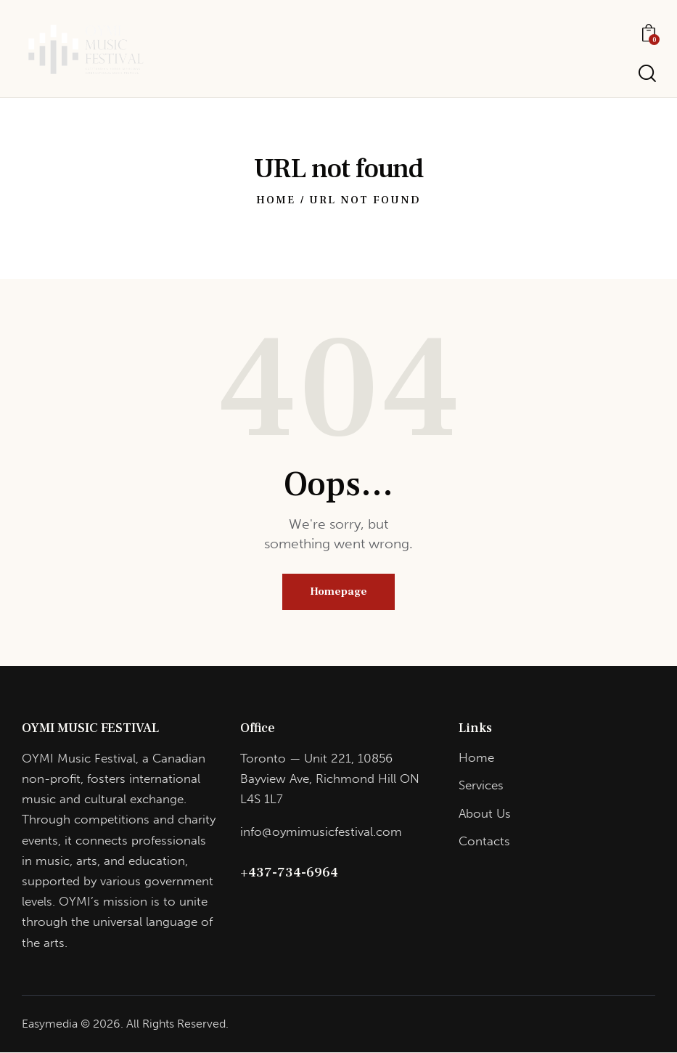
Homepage (338, 592)
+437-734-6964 (289, 873)
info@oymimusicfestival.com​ (321, 832)
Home (275, 200)
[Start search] (646, 73)
